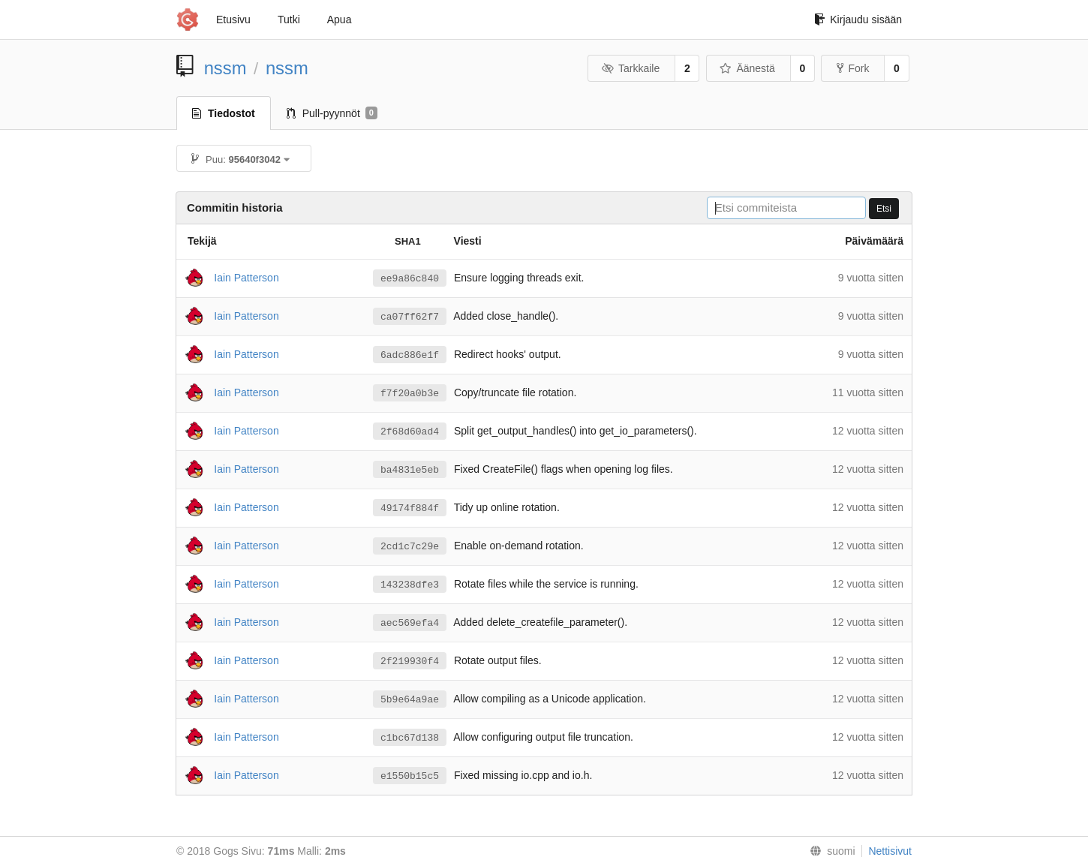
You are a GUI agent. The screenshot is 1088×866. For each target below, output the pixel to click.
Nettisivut (890, 851)
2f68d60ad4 (409, 431)
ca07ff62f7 (409, 316)
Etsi (883, 208)
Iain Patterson (246, 277)
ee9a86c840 (409, 278)
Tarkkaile (630, 68)
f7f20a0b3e (409, 393)
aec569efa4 (409, 623)
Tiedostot (223, 113)
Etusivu (233, 20)
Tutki (289, 20)
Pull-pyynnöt (332, 113)
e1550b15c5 (409, 776)
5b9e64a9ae (409, 699)
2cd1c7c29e (409, 546)
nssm (225, 68)
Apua (339, 20)
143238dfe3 (409, 584)
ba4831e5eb (409, 470)
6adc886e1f (409, 355)
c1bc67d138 (409, 737)
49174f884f (409, 508)
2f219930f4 (409, 661)
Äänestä (747, 68)
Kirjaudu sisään (858, 20)
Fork (853, 68)
